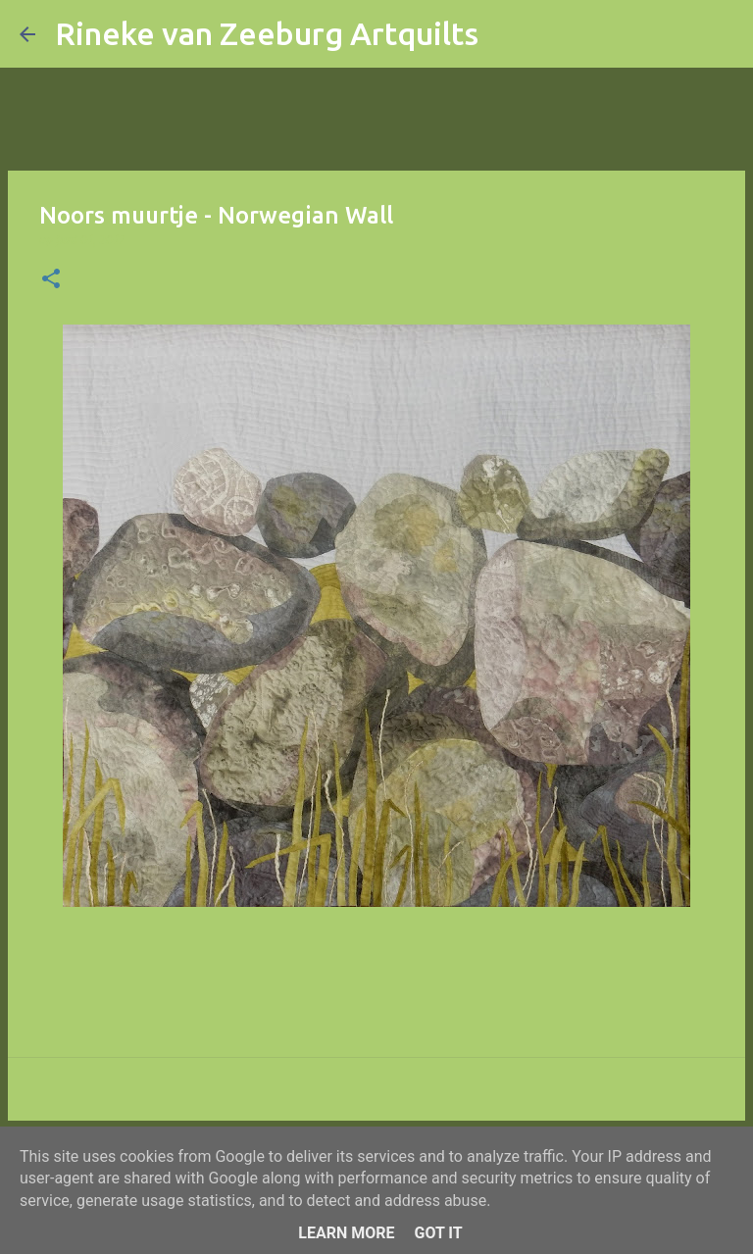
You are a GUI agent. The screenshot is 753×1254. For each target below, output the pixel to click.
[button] (51, 280)
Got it (438, 1233)
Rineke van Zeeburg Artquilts (266, 33)
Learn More (346, 1233)
